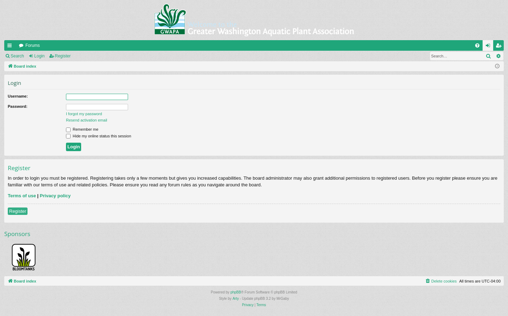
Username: (18, 96)
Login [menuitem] (489, 47)
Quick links (11, 47)
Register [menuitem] (500, 47)
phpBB (235, 292)
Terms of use (22, 195)
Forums (32, 45)
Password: (18, 106)
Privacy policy (55, 195)
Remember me (82, 129)
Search (17, 56)
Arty (235, 298)
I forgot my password (84, 114)
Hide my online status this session (98, 136)
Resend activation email (86, 120)
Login (39, 56)
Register (63, 56)
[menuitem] (477, 45)
